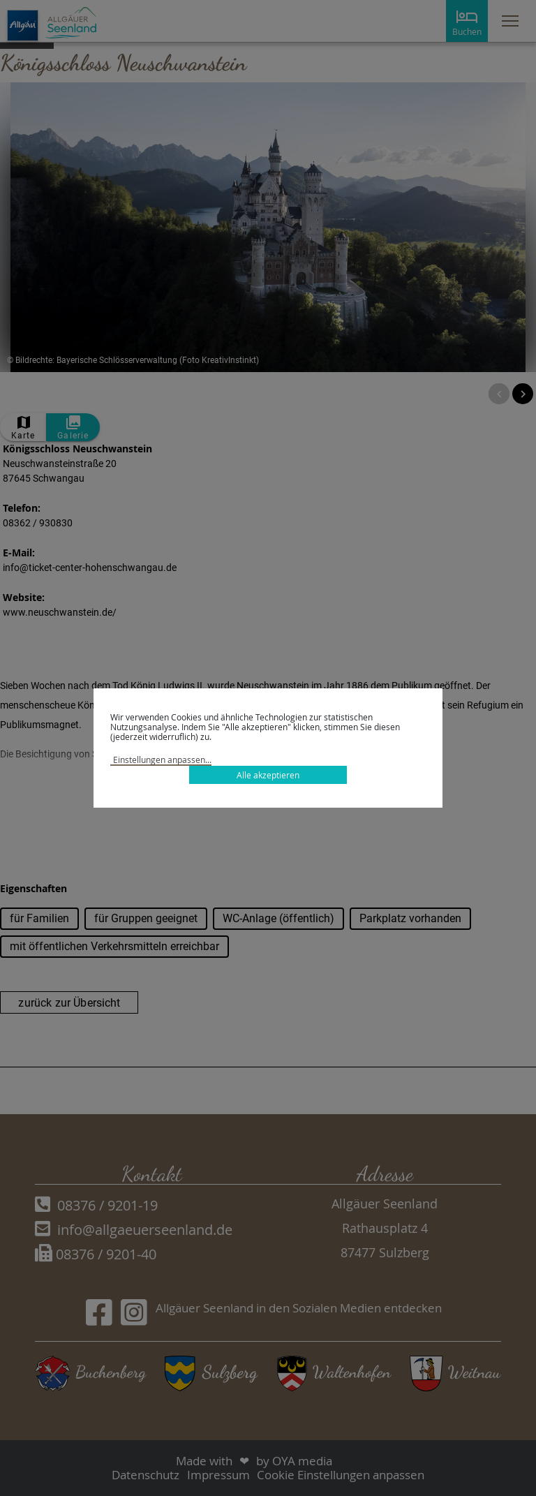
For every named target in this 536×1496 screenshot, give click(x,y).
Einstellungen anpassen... (162, 760)
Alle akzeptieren (268, 774)
